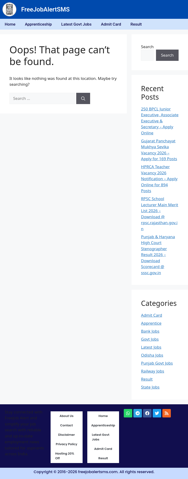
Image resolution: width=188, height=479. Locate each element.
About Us (66, 416)
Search (147, 46)
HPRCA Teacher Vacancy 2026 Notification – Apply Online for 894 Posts (159, 178)
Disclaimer (66, 434)
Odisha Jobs (152, 355)
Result (136, 24)
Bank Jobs (150, 331)
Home (10, 24)
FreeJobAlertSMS (45, 9)
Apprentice (151, 323)
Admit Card (111, 24)
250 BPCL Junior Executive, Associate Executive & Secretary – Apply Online (159, 121)
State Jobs (150, 387)
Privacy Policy (66, 444)
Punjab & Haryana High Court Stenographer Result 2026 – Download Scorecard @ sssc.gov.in (158, 254)
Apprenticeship (38, 24)
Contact (66, 425)
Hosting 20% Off (64, 455)
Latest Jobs (151, 347)
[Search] (83, 98)
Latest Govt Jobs (76, 24)
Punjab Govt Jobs (157, 363)
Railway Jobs (152, 371)
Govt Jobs (150, 339)
